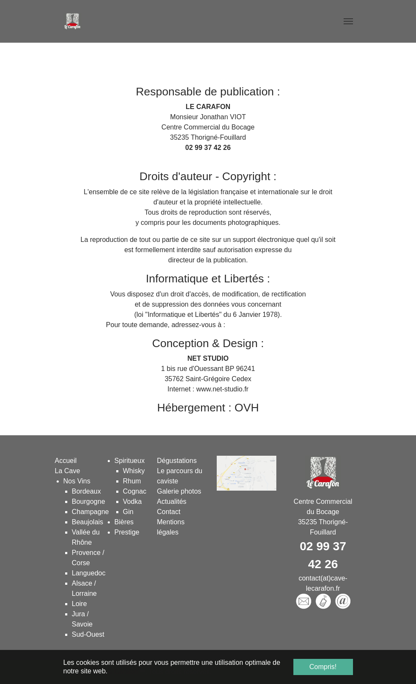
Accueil (66, 460)
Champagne (90, 511)
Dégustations (177, 460)
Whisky (134, 470)
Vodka (132, 501)
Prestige (127, 532)
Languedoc (89, 573)
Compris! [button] (322, 666)
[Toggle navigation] (348, 21)
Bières (124, 522)
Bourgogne (88, 501)
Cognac (134, 491)
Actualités (171, 501)
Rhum (132, 481)
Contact (169, 511)
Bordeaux (86, 491)
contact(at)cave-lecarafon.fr (208, 157)
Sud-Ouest (88, 634)
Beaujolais (87, 522)
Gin (128, 511)
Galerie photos (179, 491)
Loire (79, 603)
